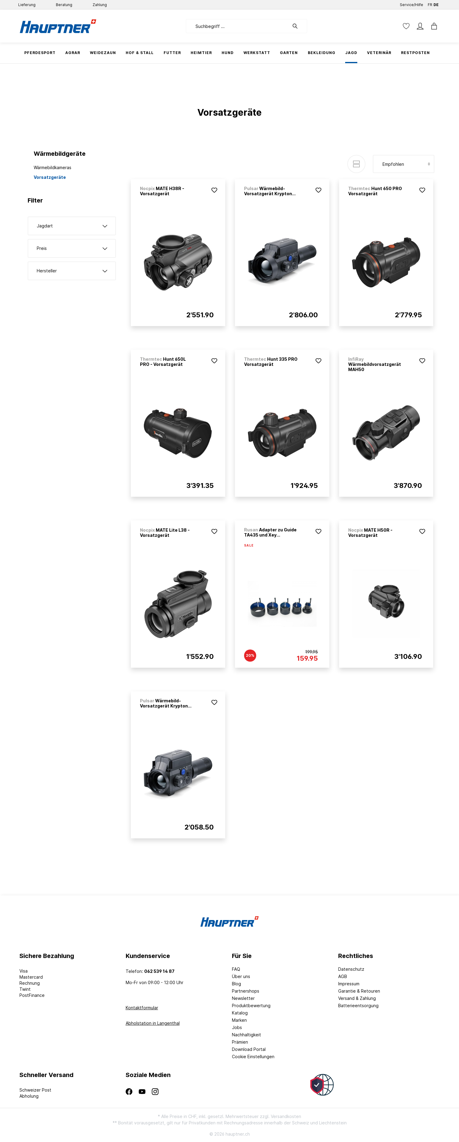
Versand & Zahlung (357, 998)
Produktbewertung (251, 1005)
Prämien (240, 1042)
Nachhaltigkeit (246, 1034)
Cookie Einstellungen (253, 1056)
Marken (239, 1020)
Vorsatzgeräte (50, 177)
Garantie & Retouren (359, 991)
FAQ (236, 969)
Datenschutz (351, 969)
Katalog (240, 1012)
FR (430, 3)
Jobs (237, 1027)
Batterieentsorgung (358, 1005)
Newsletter (243, 998)
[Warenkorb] (432, 26)
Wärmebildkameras (52, 167)
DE (436, 3)
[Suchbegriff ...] (237, 26)
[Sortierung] (403, 164)
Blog (236, 983)
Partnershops (245, 991)
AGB (342, 976)
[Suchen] (298, 26)
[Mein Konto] (420, 26)
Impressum (348, 983)
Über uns (241, 976)
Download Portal (249, 1049)
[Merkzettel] (406, 26)
